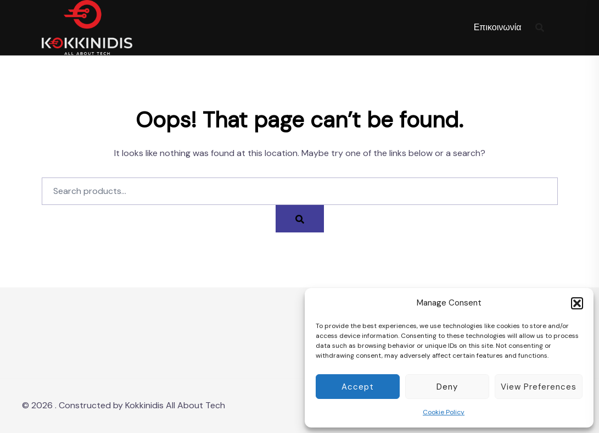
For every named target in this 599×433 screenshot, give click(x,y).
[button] (577, 303)
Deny (447, 386)
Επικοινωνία (498, 27)
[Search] (300, 218)
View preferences (538, 386)
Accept (358, 386)
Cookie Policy (443, 412)
